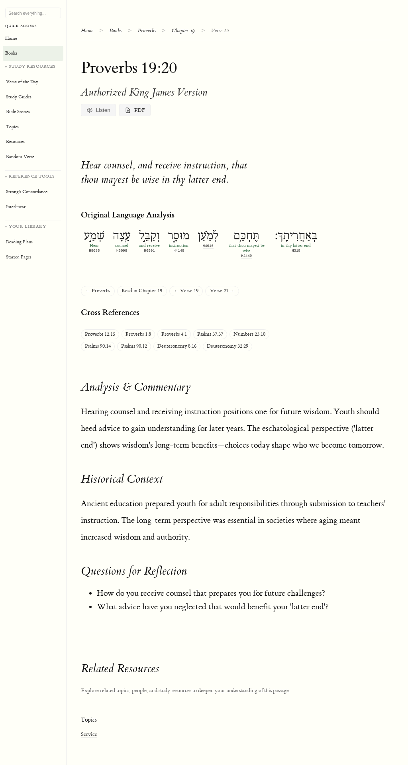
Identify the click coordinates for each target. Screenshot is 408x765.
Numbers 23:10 (249, 334)
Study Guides (18, 97)
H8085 (94, 250)
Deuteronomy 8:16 (176, 346)
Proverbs (147, 30)
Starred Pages (18, 257)
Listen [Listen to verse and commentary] (98, 110)
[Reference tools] (33, 192)
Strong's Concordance (26, 192)
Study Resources (32, 66)
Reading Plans (19, 242)
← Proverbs (97, 291)
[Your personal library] (33, 243)
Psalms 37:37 (210, 334)
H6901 (149, 250)
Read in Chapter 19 (142, 291)
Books (115, 30)
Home (87, 30)
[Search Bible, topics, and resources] (33, 13)
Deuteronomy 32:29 (227, 346)
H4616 (208, 245)
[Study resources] (33, 114)
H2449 (246, 255)
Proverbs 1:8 (138, 334)
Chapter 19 (183, 30)
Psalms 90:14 (98, 346)
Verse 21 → (222, 291)
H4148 (178, 250)
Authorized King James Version (144, 92)
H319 (296, 250)
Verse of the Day (22, 82)
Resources (15, 142)
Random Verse (20, 157)
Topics (12, 127)
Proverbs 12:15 (100, 334)
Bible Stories (18, 112)
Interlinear (16, 207)
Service (89, 734)
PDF (135, 110)
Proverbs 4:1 (174, 334)
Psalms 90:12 (134, 346)
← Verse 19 (186, 291)
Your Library (27, 226)
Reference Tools (32, 176)
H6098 (121, 250)
